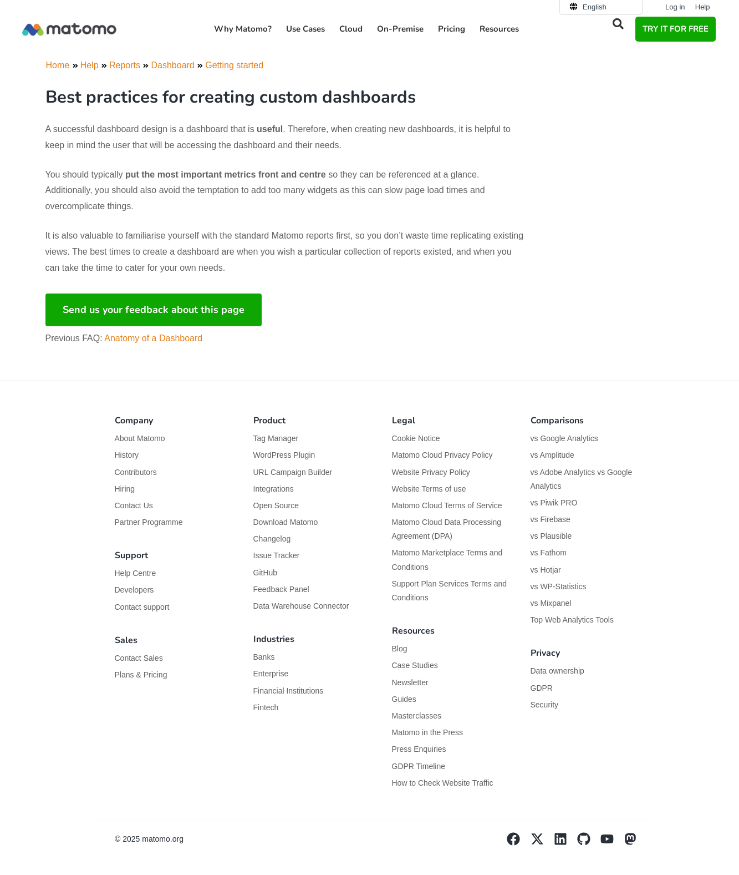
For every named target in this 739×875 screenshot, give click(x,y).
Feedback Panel (281, 589)
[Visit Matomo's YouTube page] (612, 842)
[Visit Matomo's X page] (542, 842)
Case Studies (415, 665)
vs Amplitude (552, 455)
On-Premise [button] (400, 28)
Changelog (272, 538)
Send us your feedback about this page (153, 309)
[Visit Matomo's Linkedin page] (565, 842)
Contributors (136, 472)
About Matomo (140, 438)
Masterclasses (416, 715)
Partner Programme (149, 522)
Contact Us (134, 505)
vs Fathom (549, 552)
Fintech (266, 707)
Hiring (125, 488)
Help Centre (135, 573)
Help (702, 7)
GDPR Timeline (418, 766)
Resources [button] (499, 28)
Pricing (451, 28)
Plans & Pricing (141, 674)
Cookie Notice (416, 438)
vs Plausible (551, 536)
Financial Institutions (289, 690)
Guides (404, 699)
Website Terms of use (429, 488)
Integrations (273, 488)
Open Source (276, 505)
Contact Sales (139, 658)
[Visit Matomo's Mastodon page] (635, 842)
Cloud (351, 28)
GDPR (542, 688)
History (127, 455)
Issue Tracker (276, 555)
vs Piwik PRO (554, 502)
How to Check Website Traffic (442, 782)
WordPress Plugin (284, 455)
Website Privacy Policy (431, 472)
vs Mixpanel (551, 603)
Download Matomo (285, 522)
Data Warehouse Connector (301, 605)
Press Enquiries (419, 749)
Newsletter (410, 682)
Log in (675, 7)
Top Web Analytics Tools (572, 619)
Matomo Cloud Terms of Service (447, 505)
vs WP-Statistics (559, 586)
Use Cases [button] (305, 28)
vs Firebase (550, 519)
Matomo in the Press (427, 732)
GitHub (265, 572)
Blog (399, 648)
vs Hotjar (546, 569)
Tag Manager (276, 438)
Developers (134, 589)
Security (545, 704)
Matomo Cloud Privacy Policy (442, 455)
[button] (618, 24)
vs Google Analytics (564, 438)
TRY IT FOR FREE (676, 28)
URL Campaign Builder (293, 472)
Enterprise (272, 673)
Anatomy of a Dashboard (153, 338)
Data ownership (557, 670)
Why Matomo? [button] (243, 28)
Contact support (142, 607)
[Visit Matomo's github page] (588, 842)
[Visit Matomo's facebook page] (518, 842)
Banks (265, 657)
